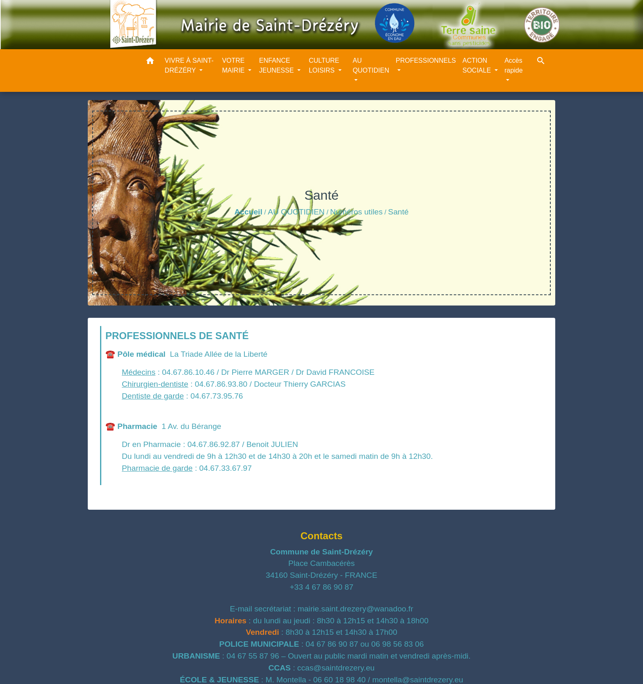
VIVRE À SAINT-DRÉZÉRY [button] (189, 65)
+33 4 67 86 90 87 (321, 587)
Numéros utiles (356, 211)
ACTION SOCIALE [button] (478, 65)
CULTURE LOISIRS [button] (324, 65)
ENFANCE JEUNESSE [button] (277, 65)
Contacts (322, 535)
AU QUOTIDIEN (296, 211)
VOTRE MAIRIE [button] (234, 65)
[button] (150, 62)
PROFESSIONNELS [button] (426, 60)
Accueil (248, 211)
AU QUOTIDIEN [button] (371, 65)
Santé (398, 211)
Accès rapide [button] (513, 65)
